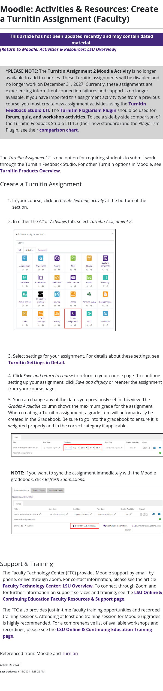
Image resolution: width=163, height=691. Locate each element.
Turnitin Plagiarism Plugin (88, 110)
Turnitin (70, 653)
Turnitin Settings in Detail (36, 363)
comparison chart (58, 130)
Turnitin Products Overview (30, 171)
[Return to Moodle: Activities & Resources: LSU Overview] (58, 49)
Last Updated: (8, 671)
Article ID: (6, 665)
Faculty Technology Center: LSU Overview (48, 586)
